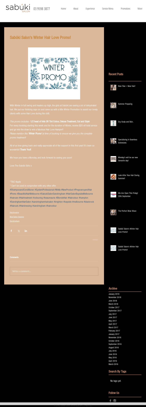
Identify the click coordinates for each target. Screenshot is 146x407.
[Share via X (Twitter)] (18, 230)
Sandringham (15, 221)
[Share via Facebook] (11, 230)
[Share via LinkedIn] (25, 230)
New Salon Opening (17, 217)
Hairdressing (14, 212)
